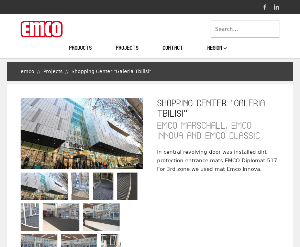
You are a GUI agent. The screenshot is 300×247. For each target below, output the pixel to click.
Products (80, 47)
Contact (173, 47)
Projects (127, 47)
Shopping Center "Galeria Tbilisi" (111, 71)
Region (217, 48)
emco (27, 71)
